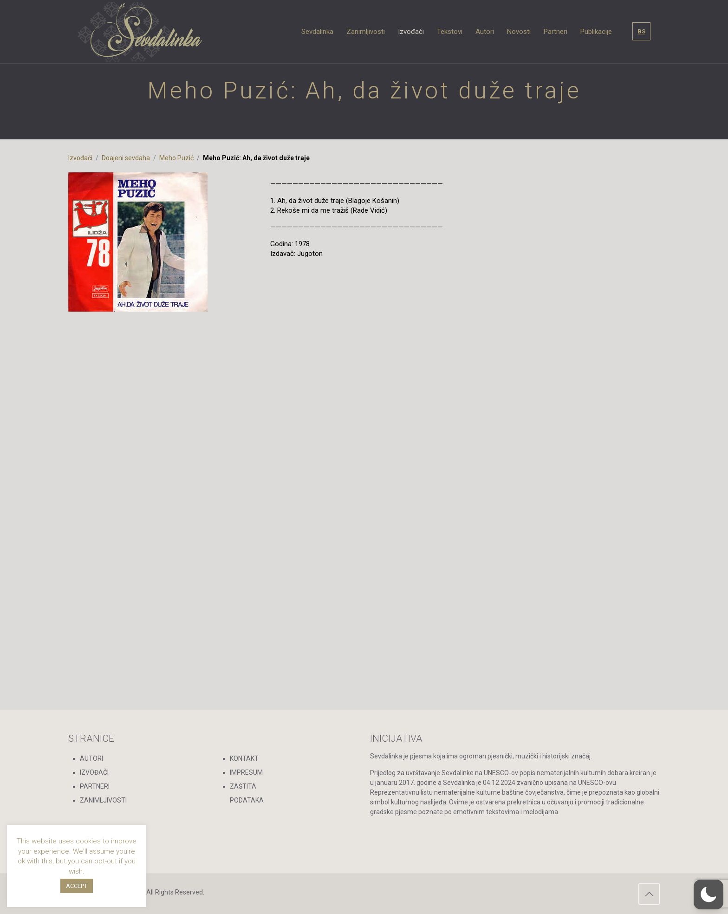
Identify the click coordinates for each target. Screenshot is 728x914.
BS (641, 31)
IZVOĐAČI (94, 772)
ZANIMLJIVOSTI (103, 800)
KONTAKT (244, 758)
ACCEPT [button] (76, 885)
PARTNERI (95, 786)
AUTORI (91, 758)
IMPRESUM (246, 772)
